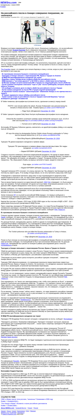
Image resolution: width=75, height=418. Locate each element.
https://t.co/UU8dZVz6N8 (33, 120)
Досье (9, 411)
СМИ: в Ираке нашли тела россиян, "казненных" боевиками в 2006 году (27, 399)
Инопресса (21, 412)
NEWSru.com (8, 2)
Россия (36, 408)
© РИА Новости (37, 45)
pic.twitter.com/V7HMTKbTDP (54, 108)
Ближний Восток (21, 408)
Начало (3, 411)
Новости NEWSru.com (9, 414)
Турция (30, 408)
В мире (3, 7)
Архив (14, 411)
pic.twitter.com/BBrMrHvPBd (50, 135)
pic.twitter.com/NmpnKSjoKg (37, 233)
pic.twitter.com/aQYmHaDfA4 (52, 120)
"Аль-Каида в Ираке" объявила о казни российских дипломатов (24, 403)
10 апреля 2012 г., (13, 401)
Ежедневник (21, 411)
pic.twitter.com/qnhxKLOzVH (42, 148)
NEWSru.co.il (5, 412)
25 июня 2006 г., (12, 405)
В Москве (13, 412)
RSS (27, 411)
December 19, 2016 (48, 111)
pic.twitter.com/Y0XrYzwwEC (42, 164)
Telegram (33, 411)
